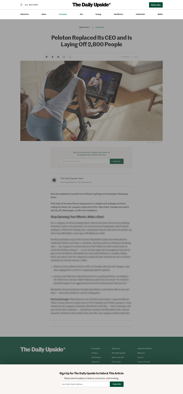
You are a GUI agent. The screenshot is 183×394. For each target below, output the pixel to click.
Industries (24, 14)
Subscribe (156, 4)
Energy (98, 14)
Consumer (63, 14)
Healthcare (118, 14)
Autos (44, 14)
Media (160, 14)
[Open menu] (29, 4)
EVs (81, 14)
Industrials (140, 14)
